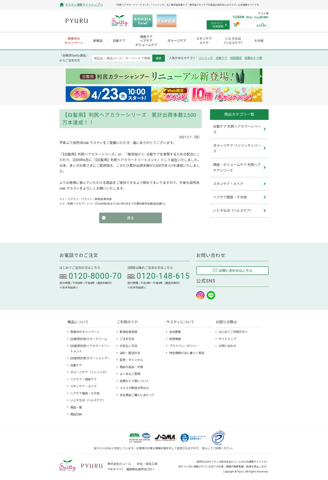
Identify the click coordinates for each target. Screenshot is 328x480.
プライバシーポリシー (184, 346)
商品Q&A (76, 414)
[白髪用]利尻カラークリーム (88, 339)
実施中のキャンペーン (84, 332)
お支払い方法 (128, 346)
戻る (130, 218)
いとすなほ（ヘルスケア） (87, 400)
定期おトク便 (253, 58)
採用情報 (175, 339)
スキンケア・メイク (83, 386)
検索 (158, 58)
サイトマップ (227, 339)
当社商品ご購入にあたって (137, 395)
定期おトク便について (134, 381)
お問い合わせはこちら (235, 271)
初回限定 (236, 58)
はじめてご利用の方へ (233, 332)
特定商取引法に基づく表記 (186, 353)
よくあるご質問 (130, 374)
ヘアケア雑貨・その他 (85, 393)
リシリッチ (205, 58)
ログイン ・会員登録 (216, 25)
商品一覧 (76, 407)
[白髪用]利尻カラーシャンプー (90, 358)
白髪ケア (221, 58)
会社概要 (175, 332)
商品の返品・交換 (131, 367)
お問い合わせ (227, 346)
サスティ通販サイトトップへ (84, 4)
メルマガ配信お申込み (134, 388)
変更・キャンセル (131, 360)
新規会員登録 (128, 332)
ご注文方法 (127, 339)
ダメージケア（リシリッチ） (89, 372)
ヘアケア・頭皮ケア (83, 379)
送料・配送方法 (130, 353)
